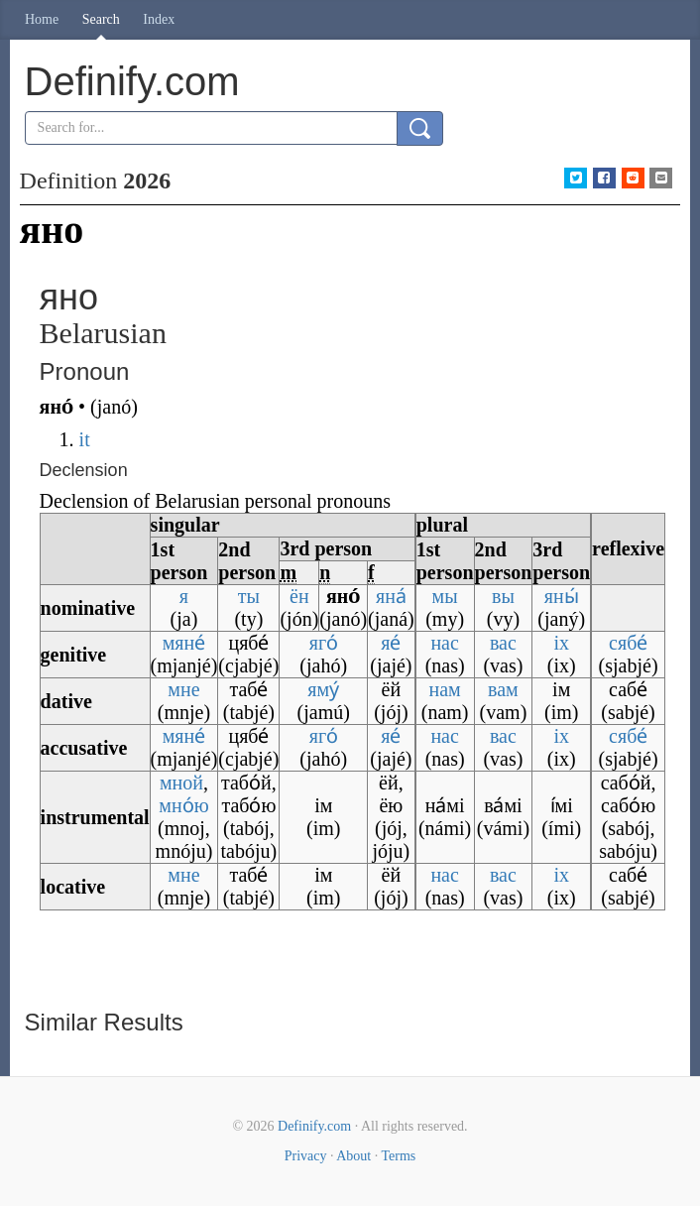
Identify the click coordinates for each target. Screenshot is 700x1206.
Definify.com (314, 1126)
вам (503, 689)
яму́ (323, 689)
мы (445, 596)
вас (503, 643)
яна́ (391, 596)
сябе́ (628, 643)
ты (249, 596)
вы (503, 596)
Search (101, 19)
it (84, 439)
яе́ (391, 643)
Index (159, 19)
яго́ (323, 643)
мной (181, 782)
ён (299, 596)
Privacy (306, 1155)
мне (183, 689)
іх (561, 643)
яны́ (561, 596)
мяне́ (184, 643)
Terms (398, 1155)
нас (444, 643)
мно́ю (183, 805)
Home (41, 19)
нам (444, 689)
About (353, 1155)
